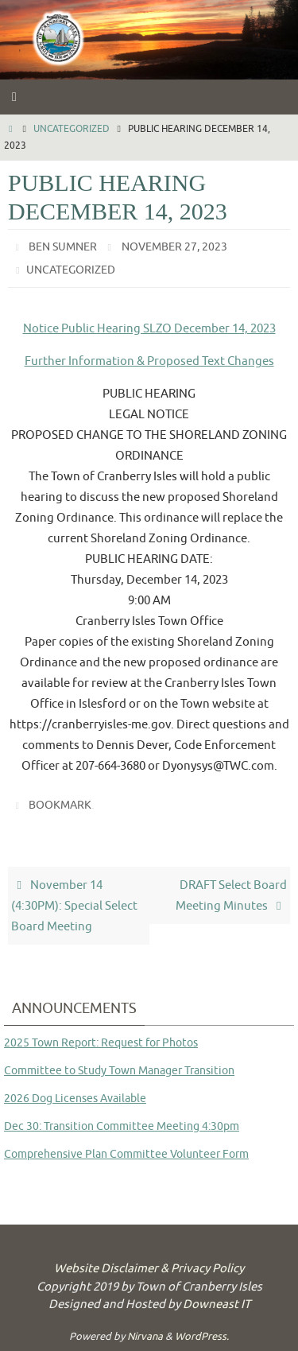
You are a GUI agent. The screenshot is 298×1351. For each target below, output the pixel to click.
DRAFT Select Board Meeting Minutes (231, 895)
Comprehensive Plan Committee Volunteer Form (126, 1154)
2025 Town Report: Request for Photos (101, 1043)
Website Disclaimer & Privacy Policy (149, 1268)
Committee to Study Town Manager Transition (119, 1070)
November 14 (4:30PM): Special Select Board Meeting (74, 905)
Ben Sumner (63, 247)
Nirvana (145, 1336)
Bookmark (60, 805)
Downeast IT (216, 1304)
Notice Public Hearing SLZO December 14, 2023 (149, 328)
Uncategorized (71, 128)
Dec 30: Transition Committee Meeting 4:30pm (121, 1126)
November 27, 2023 (174, 247)
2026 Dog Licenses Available (75, 1098)
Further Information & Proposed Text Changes (149, 361)
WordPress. (202, 1336)
